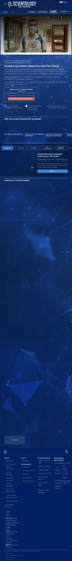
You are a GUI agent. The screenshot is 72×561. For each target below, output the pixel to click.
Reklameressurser (28, 480)
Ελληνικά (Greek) (11, 517)
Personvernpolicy (10, 556)
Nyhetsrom (26, 473)
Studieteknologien (10, 77)
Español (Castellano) (12, 522)
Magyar (8, 526)
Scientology (58, 462)
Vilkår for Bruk (9, 552)
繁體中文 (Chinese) (12, 544)
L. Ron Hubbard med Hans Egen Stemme (11, 465)
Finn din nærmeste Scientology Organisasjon (14, 106)
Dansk (8, 513)
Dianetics (58, 472)
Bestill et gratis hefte (34, 107)
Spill (52, 171)
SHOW (6, 457)
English (8, 510)
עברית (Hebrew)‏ (11, 524)
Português (9, 537)
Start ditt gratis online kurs (21, 99)
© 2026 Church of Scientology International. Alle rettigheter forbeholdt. (21, 550)
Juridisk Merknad (10, 558)
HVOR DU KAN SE (43, 457)
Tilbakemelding (27, 476)
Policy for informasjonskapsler (13, 554)
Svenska (8, 542)
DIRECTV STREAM (44, 465)
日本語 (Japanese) (12, 530)
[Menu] (5, 3)
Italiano (8, 528)
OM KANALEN (26, 463)
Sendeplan (25, 460)
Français (8, 546)
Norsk (8, 535)
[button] (70, 148)
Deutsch (8, 515)
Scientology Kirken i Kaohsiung (45, 69)
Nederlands (9, 533)
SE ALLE (15, 440)
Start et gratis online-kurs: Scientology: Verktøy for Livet (57, 106)
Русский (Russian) (12, 539)
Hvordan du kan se (28, 469)
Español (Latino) (11, 519)
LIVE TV (24, 457)
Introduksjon (26, 466)
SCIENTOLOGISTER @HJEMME (17, 60)
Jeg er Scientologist (12, 500)
